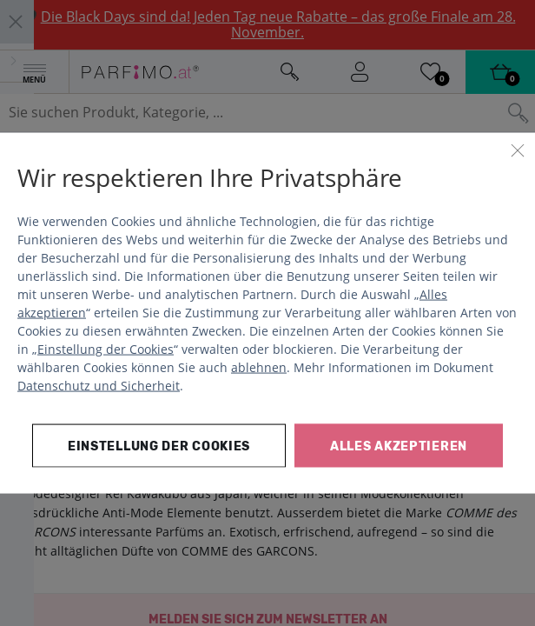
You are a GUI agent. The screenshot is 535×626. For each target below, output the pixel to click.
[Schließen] (517, 150)
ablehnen (259, 366)
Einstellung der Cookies (105, 348)
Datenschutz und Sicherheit (98, 384)
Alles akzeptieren (398, 445)
